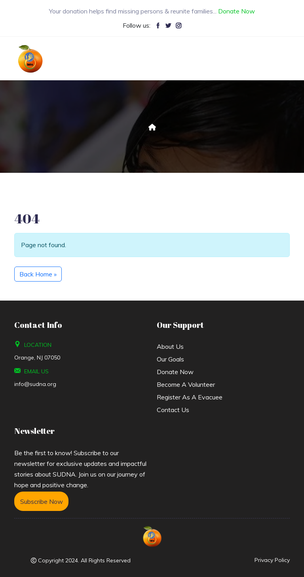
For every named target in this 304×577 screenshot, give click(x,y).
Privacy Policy (272, 560)
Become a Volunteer (186, 384)
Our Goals (170, 359)
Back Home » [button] (38, 274)
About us (170, 346)
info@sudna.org (35, 384)
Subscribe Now (41, 501)
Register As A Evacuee (189, 397)
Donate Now (175, 372)
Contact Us (173, 410)
